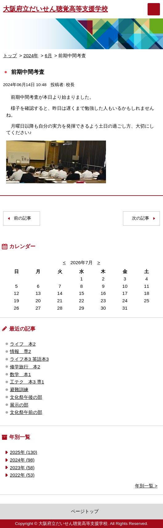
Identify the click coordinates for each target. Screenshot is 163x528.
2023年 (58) (22, 467)
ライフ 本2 (22, 344)
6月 (48, 55)
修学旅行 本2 (25, 366)
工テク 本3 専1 (27, 381)
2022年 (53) (22, 475)
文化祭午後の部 (26, 397)
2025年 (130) (23, 452)
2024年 (31, 55)
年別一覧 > (146, 485)
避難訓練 (19, 389)
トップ (10, 55)
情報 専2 (20, 351)
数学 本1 (20, 374)
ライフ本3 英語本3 (29, 359)
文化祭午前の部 (26, 412)
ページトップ (85, 511)
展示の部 (19, 404)
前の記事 (22, 218)
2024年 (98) (22, 459)
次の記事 (140, 218)
